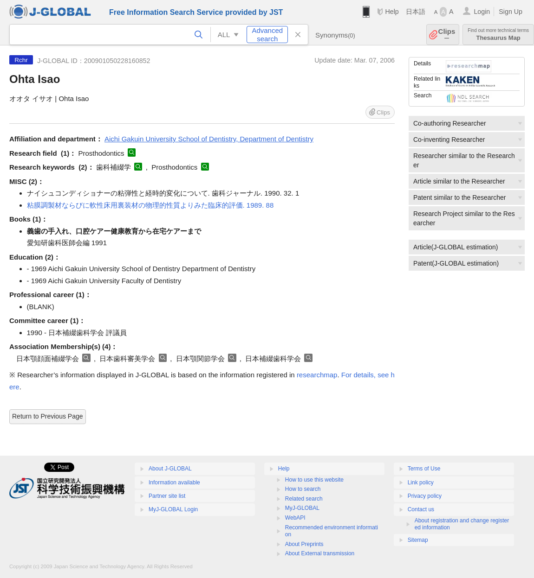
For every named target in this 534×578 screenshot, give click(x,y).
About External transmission (319, 553)
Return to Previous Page (47, 416)
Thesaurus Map (498, 34)
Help (391, 11)
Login (482, 11)
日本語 (415, 11)
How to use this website (314, 479)
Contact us (421, 509)
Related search (304, 498)
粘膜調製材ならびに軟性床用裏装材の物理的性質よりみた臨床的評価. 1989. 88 (150, 205)
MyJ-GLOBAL (302, 508)
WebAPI (295, 517)
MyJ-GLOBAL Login (173, 509)
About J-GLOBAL (170, 468)
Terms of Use (424, 468)
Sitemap (418, 540)
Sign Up (510, 11)
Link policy (421, 482)
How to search (303, 489)
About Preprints (304, 544)
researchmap (317, 375)
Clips (447, 34)
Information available (174, 482)
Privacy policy (425, 496)
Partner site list (167, 496)
